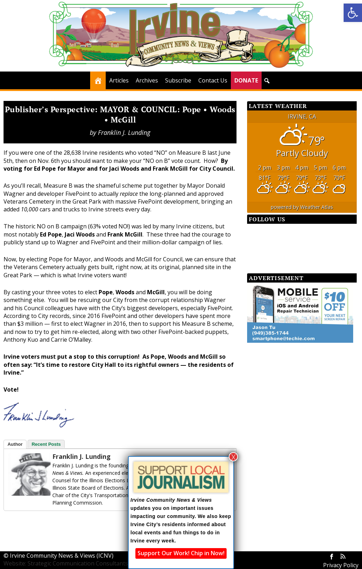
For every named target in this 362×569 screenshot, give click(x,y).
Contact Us (212, 80)
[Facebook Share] (21, 523)
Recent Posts (45, 444)
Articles (119, 80)
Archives (147, 80)
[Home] (98, 80)
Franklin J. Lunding (124, 132)
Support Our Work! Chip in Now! (181, 553)
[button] (353, 13)
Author (15, 444)
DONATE (246, 80)
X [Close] (233, 456)
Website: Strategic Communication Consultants (66, 563)
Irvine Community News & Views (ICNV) (61, 555)
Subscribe (178, 80)
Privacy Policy (340, 565)
